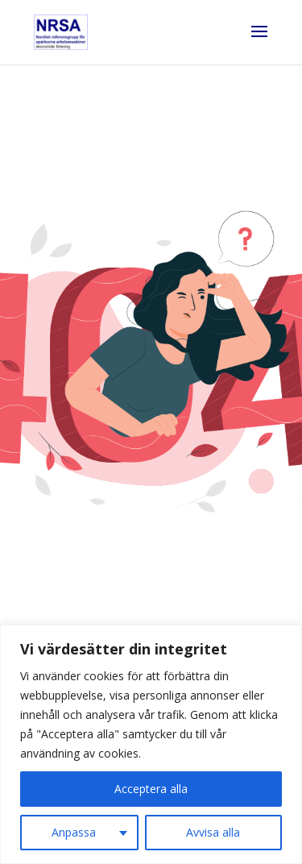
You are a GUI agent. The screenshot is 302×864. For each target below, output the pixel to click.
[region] (151, 744)
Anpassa (74, 832)
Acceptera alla (151, 788)
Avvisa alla (213, 832)
